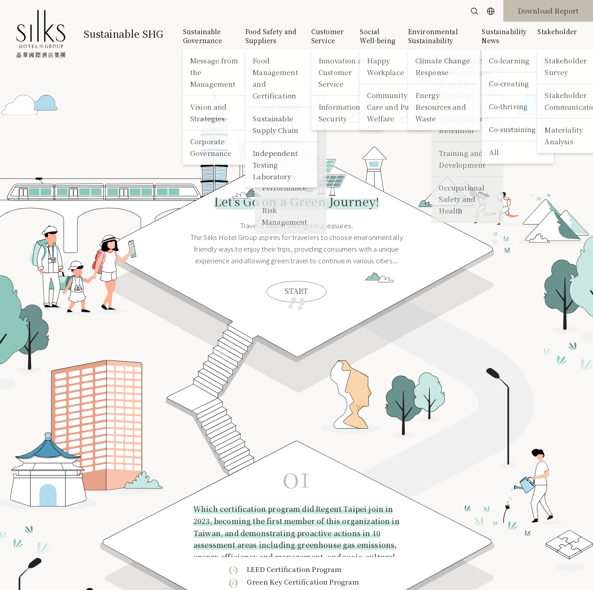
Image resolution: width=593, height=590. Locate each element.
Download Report (548, 10)
